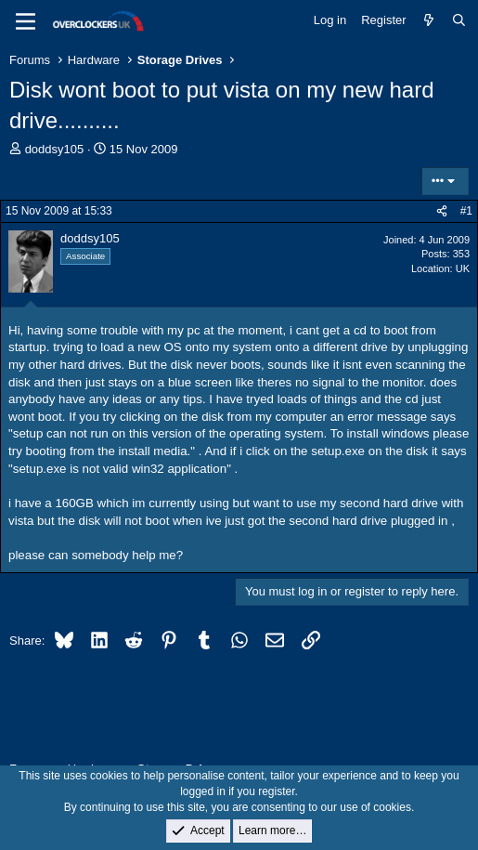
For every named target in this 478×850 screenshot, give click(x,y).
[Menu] (25, 21)
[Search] (459, 20)
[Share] (442, 211)
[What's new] (429, 20)
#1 (466, 210)
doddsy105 (54, 149)
